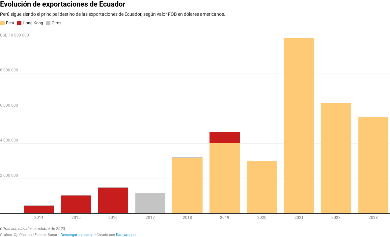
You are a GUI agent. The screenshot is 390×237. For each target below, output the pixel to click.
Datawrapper (126, 235)
